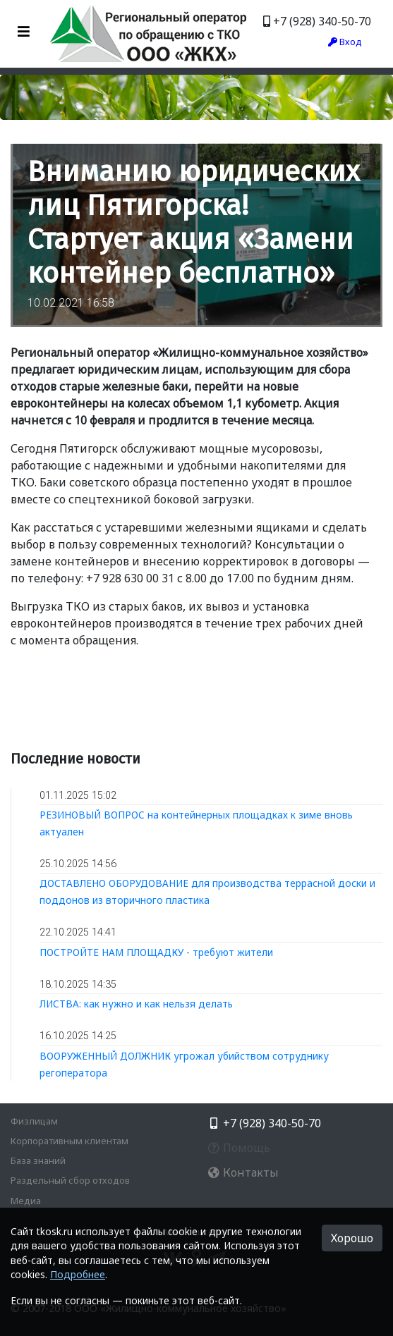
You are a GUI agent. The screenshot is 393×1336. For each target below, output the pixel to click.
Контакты (243, 1172)
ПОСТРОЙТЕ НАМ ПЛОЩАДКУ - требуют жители (156, 952)
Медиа (26, 1200)
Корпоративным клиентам (69, 1140)
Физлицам (34, 1121)
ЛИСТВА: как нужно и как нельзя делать (136, 1003)
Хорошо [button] (352, 1238)
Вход (345, 41)
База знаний (38, 1160)
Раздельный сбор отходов (70, 1180)
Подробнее (77, 1274)
